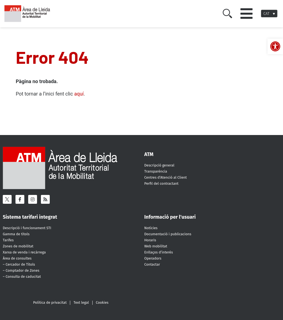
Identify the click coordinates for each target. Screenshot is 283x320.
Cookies (102, 302)
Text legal (81, 302)
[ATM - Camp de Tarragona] (29, 13)
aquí (78, 94)
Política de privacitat (50, 302)
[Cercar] (227, 13)
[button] (246, 13)
